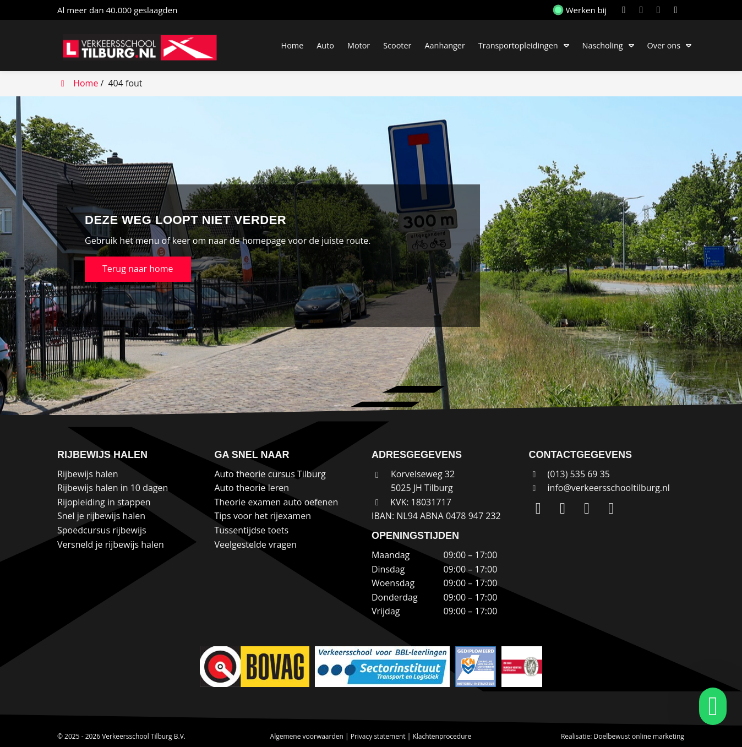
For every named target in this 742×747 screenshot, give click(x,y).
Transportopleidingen (518, 45)
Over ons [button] (663, 45)
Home (292, 45)
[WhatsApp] (677, 9)
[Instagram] (643, 9)
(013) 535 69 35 (569, 474)
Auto (325, 45)
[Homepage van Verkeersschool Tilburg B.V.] (145, 47)
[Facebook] (660, 9)
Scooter (397, 45)
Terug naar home (137, 269)
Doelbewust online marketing (639, 736)
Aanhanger (444, 45)
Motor (358, 45)
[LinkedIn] (626, 9)
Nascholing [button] (602, 45)
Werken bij (581, 9)
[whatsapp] (709, 706)
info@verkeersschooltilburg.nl (609, 488)
